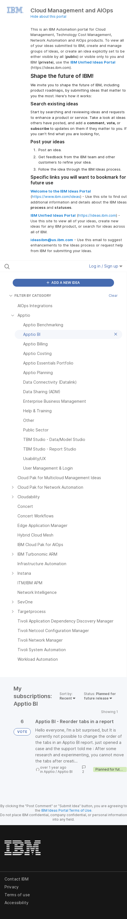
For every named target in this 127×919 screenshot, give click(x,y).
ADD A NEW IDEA (63, 282)
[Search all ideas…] (39, 266)
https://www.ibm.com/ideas (56, 196)
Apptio (49, 771)
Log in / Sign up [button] (105, 266)
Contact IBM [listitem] (17, 879)
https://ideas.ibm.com (97, 215)
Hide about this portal (48, 16)
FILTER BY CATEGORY (30, 295)
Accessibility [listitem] (17, 902)
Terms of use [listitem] (17, 894)
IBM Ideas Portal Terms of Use (66, 810)
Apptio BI (65, 771)
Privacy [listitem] (12, 886)
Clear (113, 295)
